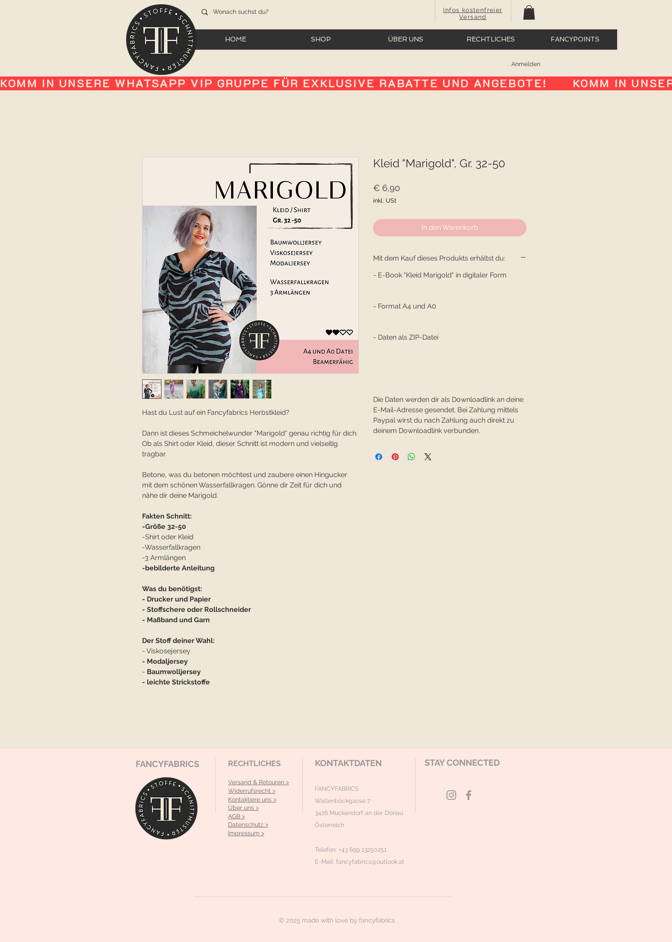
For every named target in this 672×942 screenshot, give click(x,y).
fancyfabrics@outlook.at (370, 861)
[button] (529, 12)
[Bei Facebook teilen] (379, 457)
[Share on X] (428, 457)
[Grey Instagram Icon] (451, 795)
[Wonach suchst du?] (246, 12)
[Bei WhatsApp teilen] (411, 457)
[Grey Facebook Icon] (468, 795)
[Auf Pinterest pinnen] (395, 457)
